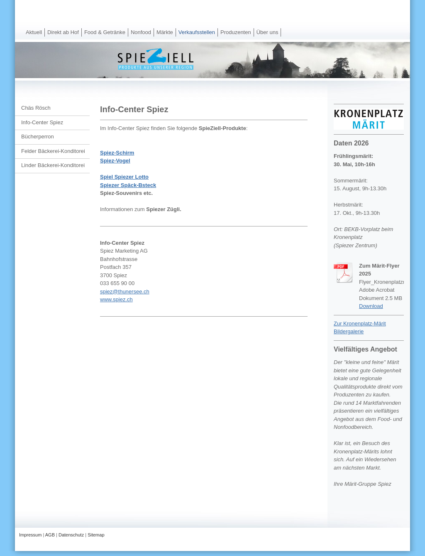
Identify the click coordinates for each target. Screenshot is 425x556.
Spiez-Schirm (117, 153)
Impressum (30, 534)
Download (371, 306)
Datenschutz (71, 534)
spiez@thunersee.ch (124, 291)
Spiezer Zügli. (163, 209)
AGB (50, 534)
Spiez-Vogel (115, 160)
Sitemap (96, 534)
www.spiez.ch (116, 299)
